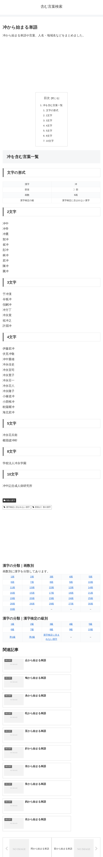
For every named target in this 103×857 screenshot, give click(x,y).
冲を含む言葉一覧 (52, 105)
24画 (71, 600)
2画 (32, 578)
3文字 (49, 121)
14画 (90, 589)
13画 (32, 589)
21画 (90, 595)
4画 (71, 578)
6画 (12, 584)
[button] (97, 781)
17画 (51, 595)
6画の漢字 (9, 502)
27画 (71, 605)
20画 (32, 600)
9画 (71, 584)
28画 (12, 605)
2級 (32, 626)
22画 (51, 589)
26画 (32, 605)
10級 (90, 631)
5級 (90, 626)
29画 (51, 605)
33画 (12, 611)
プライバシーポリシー (76, 846)
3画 (51, 578)
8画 (51, 584)
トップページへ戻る (26, 846)
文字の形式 (52, 110)
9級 (71, 631)
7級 (32, 631)
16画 (12, 595)
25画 (90, 600)
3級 (51, 626)
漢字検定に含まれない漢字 (17, 509)
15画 (32, 595)
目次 (47, 98)
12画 (71, 589)
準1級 (12, 639)
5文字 (49, 132)
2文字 (49, 116)
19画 (12, 600)
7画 (32, 584)
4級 (71, 626)
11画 (12, 589)
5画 (90, 578)
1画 (12, 578)
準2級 (32, 639)
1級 (12, 626)
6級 (12, 631)
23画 (51, 600)
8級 (51, 631)
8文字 (49, 137)
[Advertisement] (51, 65)
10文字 (50, 142)
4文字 (49, 126)
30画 (90, 605)
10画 (90, 584)
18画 (71, 595)
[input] (51, 781)
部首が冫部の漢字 (42, 509)
